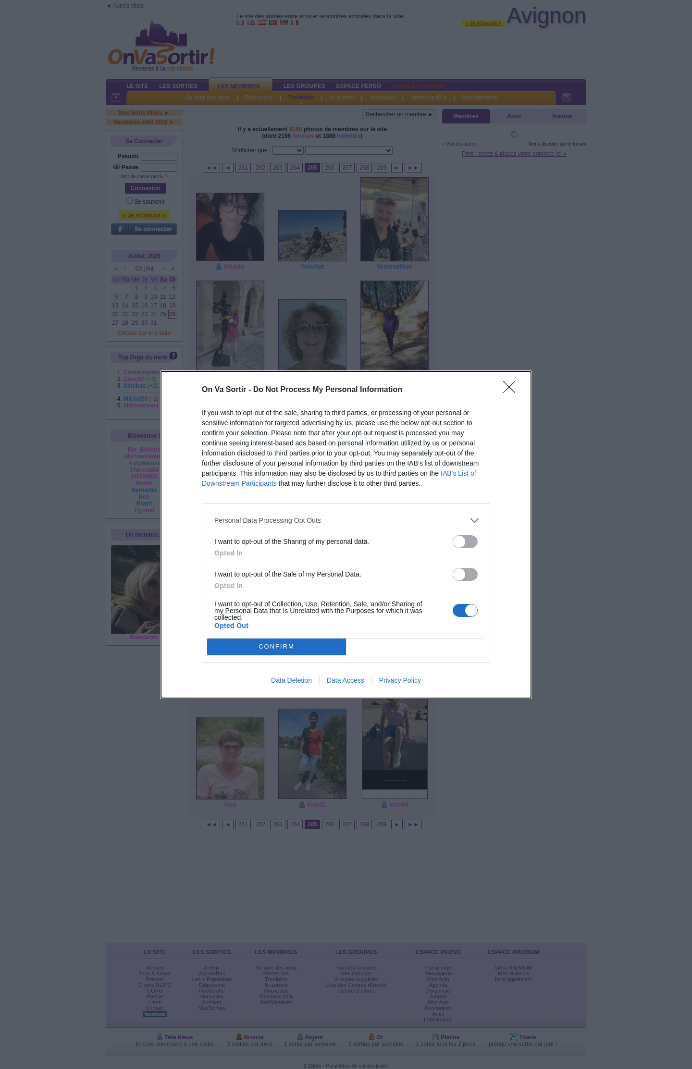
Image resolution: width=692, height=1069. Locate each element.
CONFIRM (277, 646)
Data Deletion (291, 680)
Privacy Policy (400, 680)
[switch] (465, 541)
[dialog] (346, 534)
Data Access (345, 680)
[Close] (512, 390)
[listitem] (346, 521)
